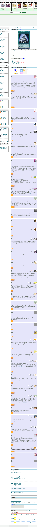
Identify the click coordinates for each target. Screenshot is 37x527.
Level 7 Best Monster (3, 118)
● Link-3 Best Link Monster (3, 148)
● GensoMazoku (2, 96)
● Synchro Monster (2, 41)
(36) (24, 58)
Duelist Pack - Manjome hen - (23, 27)
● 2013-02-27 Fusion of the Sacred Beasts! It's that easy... (18, 478)
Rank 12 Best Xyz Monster (4, 141)
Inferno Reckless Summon (32, 27)
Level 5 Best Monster (3, 116)
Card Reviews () (16, 61)
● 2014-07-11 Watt (13, 479)
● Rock (1, 71)
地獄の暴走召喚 (28, 510)
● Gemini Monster (2, 46)
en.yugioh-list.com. (16, 525)
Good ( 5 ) (12, 90)
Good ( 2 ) (12, 107)
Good (12, 128)
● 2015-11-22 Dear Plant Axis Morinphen (16, 483)
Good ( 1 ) (12, 392)
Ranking (12, 504)
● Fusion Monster (2, 39)
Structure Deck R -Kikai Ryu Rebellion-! (15, 502)
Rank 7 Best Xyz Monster (3, 135)
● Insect (1, 77)
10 (12, 189)
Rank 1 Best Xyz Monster (3, 128)
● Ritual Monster (2, 40)
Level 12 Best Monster (3, 124)
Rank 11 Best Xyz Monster (4, 140)
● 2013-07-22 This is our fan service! (15, 477)
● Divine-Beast (2, 76)
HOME (11, 27)
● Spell (1, 34)
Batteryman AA (29, 193)
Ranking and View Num (15, 65)
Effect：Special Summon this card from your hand (17, 492)
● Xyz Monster (2, 42)
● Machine (1, 72)
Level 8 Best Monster (3, 119)
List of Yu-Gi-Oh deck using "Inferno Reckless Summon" (19, 488)
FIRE (1, 105)
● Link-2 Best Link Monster (3, 147)
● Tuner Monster (2, 47)
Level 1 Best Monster (3, 111)
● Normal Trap (2, 60)
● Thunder (1, 69)
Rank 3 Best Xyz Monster (3, 130)
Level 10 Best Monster (3, 122)
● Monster (1, 33)
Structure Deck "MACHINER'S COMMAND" (16, 501)
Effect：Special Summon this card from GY (16, 493)
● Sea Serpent (2, 70)
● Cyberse (1, 95)
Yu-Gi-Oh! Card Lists (16, 27)
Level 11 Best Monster (3, 123)
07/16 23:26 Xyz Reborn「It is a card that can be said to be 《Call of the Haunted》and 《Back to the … (23, 520)
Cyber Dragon (30, 103)
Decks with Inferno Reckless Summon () (18, 62)
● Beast (1, 75)
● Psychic (1, 78)
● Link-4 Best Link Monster (3, 149)
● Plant (1, 81)
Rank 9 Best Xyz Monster (3, 137)
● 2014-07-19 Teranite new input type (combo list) (17, 476)
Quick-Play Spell (13, 50)
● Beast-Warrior (2, 82)
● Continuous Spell (2, 54)
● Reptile (1, 88)
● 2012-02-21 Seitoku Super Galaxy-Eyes (16, 472)
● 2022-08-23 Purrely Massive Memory (16, 484)
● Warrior (1, 83)
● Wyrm (1, 94)
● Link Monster (2, 51)
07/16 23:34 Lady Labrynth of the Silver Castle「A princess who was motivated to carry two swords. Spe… (23, 518)
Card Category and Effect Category (16, 63)
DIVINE (1, 107)
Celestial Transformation (32, 80)
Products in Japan (14, 64)
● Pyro (1, 89)
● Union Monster (2, 45)
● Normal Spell (2, 53)
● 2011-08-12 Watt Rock (14, 473)
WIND (1, 106)
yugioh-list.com (25, 525)
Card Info (13, 60)
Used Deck (19, 29)
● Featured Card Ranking (3, 29)
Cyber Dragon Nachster (20, 103)
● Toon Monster (2, 48)
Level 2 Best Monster (3, 112)
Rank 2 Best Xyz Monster (3, 129)
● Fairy (1, 84)
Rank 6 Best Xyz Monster (3, 134)
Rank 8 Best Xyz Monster (3, 136)
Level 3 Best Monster (3, 113)
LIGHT (1, 101)
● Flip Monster (2, 52)
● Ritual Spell (2, 59)
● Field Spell (1, 58)
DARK (1, 100)
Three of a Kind (20, 366)
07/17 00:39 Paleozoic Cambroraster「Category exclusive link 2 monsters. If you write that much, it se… (24, 515)
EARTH (1, 102)
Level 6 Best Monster (3, 117)
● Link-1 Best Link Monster (3, 146)
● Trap (1, 35)
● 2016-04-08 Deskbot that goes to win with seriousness (18, 485)
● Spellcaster (2, 90)
